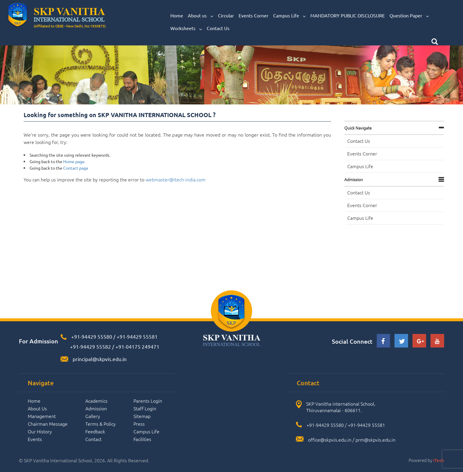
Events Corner (253, 15)
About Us (37, 408)
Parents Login (147, 400)
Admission (353, 179)
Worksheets (186, 28)
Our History (40, 431)
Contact (93, 439)
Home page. (74, 161)
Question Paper (409, 15)
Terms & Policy (100, 423)
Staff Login (144, 408)
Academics (96, 400)
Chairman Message (48, 423)
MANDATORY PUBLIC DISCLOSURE (347, 15)
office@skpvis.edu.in (329, 439)
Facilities (142, 439)
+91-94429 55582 (90, 346)
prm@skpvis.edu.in (375, 439)
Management (42, 416)
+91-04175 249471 (137, 346)
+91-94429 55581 (137, 336)
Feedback (95, 431)
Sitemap (142, 416)
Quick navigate (358, 128)
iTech (438, 460)
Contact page (75, 168)
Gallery (92, 416)
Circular (226, 15)
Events (35, 439)
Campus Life (289, 15)
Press (139, 423)
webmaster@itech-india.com (176, 179)
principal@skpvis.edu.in (100, 359)
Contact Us (218, 28)
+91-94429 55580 (91, 336)
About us (200, 15)
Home (176, 15)
